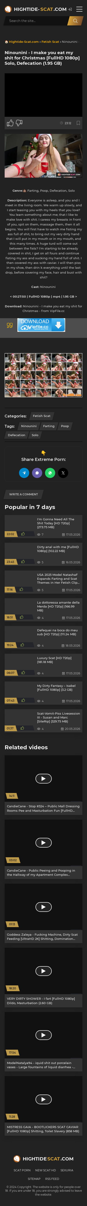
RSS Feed (52, 1179)
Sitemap (34, 1179)
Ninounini (29, 426)
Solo (35, 435)
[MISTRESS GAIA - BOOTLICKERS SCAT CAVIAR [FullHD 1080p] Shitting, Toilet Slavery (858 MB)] (43, 1105)
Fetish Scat (50, 41)
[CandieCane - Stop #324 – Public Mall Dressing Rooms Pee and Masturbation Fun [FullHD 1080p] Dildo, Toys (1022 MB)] (43, 785)
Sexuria (67, 1170)
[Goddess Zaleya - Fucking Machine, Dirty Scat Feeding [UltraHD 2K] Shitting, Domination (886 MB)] (43, 913)
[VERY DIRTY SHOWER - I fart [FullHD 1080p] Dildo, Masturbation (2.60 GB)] (43, 977)
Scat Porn (22, 1170)
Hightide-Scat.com (24, 41)
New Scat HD (45, 1170)
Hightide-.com (38, 9)
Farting (49, 426)
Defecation (16, 435)
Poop (65, 426)
